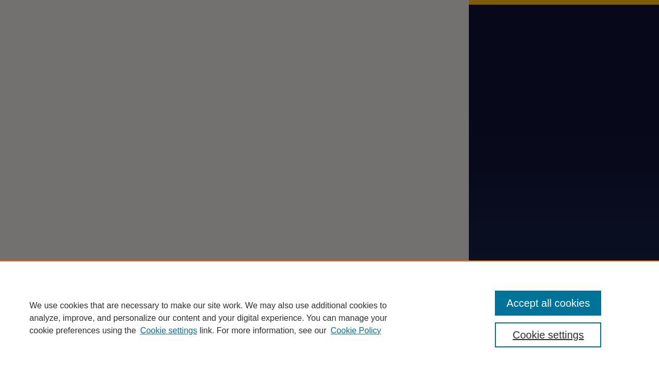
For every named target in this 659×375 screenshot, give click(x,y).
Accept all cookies (548, 303)
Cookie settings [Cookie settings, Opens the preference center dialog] (548, 335)
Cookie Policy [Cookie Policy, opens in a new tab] (356, 330)
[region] (329, 317)
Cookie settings (168, 330)
